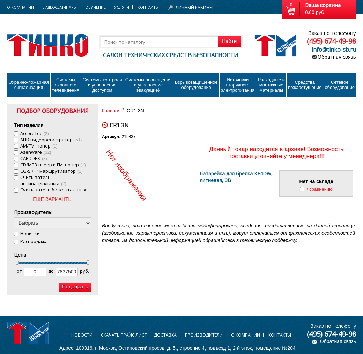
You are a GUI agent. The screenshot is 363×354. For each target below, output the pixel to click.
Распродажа (34, 241)
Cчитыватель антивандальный (43, 180)
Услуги (121, 7)
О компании (245, 335)
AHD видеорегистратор (51, 139)
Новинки (30, 233)
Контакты (148, 7)
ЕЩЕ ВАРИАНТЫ (53, 199)
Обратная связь (337, 56)
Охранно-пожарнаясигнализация (28, 85)
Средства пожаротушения (304, 85)
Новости (81, 335)
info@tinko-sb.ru (334, 49)
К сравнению (319, 189)
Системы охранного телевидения (65, 85)
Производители (204, 335)
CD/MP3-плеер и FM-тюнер (53, 164)
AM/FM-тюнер (39, 146)
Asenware (35, 152)
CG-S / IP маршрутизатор (51, 171)
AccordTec (34, 133)
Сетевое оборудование (340, 85)
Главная (111, 110)
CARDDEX (33, 158)
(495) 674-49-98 (331, 41)
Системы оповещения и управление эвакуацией (148, 85)
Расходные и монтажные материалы (271, 85)
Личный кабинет (195, 7)
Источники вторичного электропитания (237, 85)
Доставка (165, 335)
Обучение (95, 7)
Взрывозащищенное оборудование (196, 85)
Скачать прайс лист (124, 335)
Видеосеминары (59, 7)
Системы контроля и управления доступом (102, 85)
